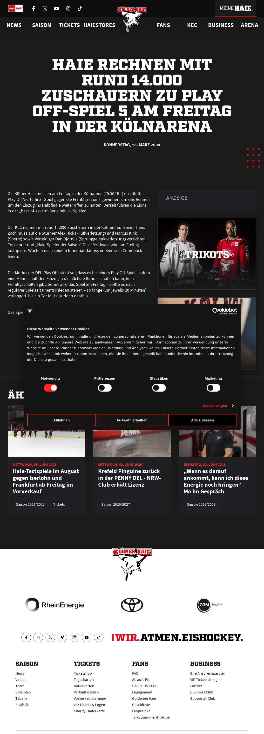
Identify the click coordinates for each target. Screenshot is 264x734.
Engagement (142, 692)
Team (19, 685)
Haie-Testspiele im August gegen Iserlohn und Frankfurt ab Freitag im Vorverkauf (46, 481)
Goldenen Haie (144, 698)
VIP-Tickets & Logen (89, 704)
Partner (196, 685)
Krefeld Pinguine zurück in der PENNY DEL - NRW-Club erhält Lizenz (129, 478)
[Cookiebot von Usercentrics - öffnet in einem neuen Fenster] (216, 311)
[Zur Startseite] (132, 20)
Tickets (69, 25)
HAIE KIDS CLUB (144, 685)
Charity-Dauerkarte (89, 710)
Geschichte (141, 704)
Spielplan (23, 692)
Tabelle (21, 698)
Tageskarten (84, 679)
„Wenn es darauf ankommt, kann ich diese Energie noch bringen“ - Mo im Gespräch (216, 481)
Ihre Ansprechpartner (207, 673)
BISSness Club (201, 692)
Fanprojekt (141, 710)
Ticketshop (83, 673)
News (19, 673)
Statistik (22, 704)
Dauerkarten (84, 685)
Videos (20, 679)
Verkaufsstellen (86, 692)
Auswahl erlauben (131, 420)
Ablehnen (61, 420)
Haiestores (99, 25)
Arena (249, 25)
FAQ (135, 673)
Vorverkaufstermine (90, 698)
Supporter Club (202, 698)
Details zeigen (215, 405)
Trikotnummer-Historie (151, 717)
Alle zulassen (202, 420)
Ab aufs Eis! (141, 679)
